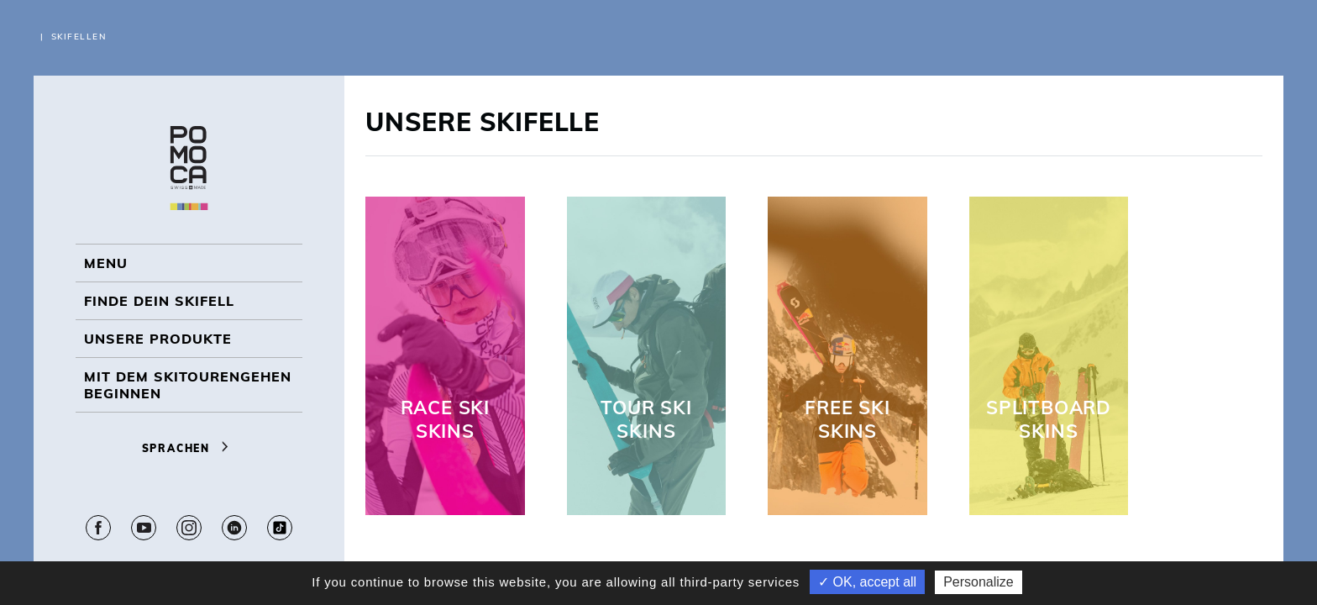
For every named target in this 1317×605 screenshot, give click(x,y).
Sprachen (189, 448)
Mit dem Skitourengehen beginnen (187, 385)
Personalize (978, 582)
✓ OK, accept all (867, 582)
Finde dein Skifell (159, 300)
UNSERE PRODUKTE (158, 338)
